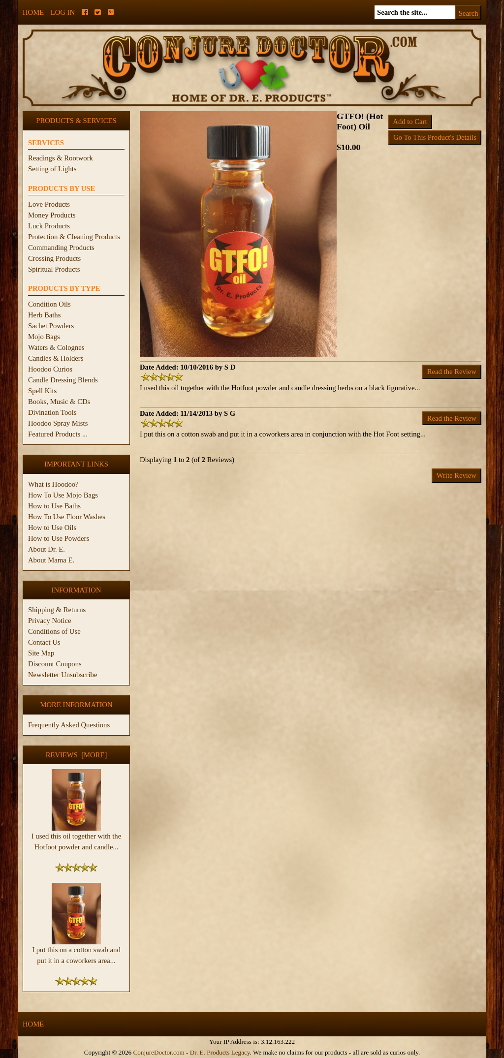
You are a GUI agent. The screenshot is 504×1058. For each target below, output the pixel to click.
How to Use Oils (52, 527)
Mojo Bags (44, 337)
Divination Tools (52, 412)
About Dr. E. (46, 549)
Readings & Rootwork (60, 158)
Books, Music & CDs (59, 401)
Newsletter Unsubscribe (62, 675)
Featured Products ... (58, 434)
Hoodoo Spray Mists (58, 423)
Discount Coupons (55, 664)
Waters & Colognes (56, 347)
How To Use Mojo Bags (63, 495)
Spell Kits (42, 391)
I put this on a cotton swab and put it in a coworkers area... (76, 951)
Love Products (49, 204)
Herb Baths (44, 315)
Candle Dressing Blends (63, 380)
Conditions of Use (54, 631)
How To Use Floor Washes (66, 517)
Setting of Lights (52, 169)
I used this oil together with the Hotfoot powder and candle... (76, 837)
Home (33, 12)
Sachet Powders (51, 326)
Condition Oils (49, 304)
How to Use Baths (54, 506)
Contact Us (44, 642)
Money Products (51, 215)
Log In (63, 12)
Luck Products (49, 226)
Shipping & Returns (57, 610)
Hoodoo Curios (50, 369)
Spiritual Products (54, 269)
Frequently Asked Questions (69, 725)
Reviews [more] (76, 755)
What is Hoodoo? (53, 484)
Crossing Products (54, 258)
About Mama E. (51, 560)
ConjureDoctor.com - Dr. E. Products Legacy (191, 1052)
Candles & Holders (55, 358)
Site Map (41, 653)
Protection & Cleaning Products (74, 237)
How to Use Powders (58, 538)
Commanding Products (61, 247)
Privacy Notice (49, 620)
